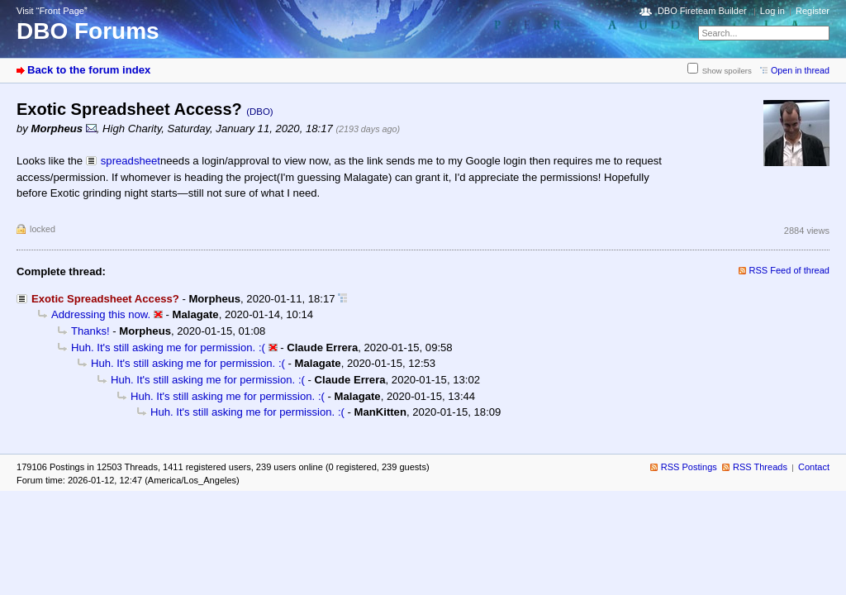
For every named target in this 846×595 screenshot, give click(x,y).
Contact (813, 467)
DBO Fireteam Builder (702, 11)
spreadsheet (130, 161)
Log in (772, 11)
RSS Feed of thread (789, 270)
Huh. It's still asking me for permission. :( (168, 347)
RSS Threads (760, 467)
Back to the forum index (88, 70)
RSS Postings (689, 467)
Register (812, 11)
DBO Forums (88, 31)
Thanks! (90, 331)
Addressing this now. (100, 314)
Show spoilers (727, 70)
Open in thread (800, 70)
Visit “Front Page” (52, 11)
